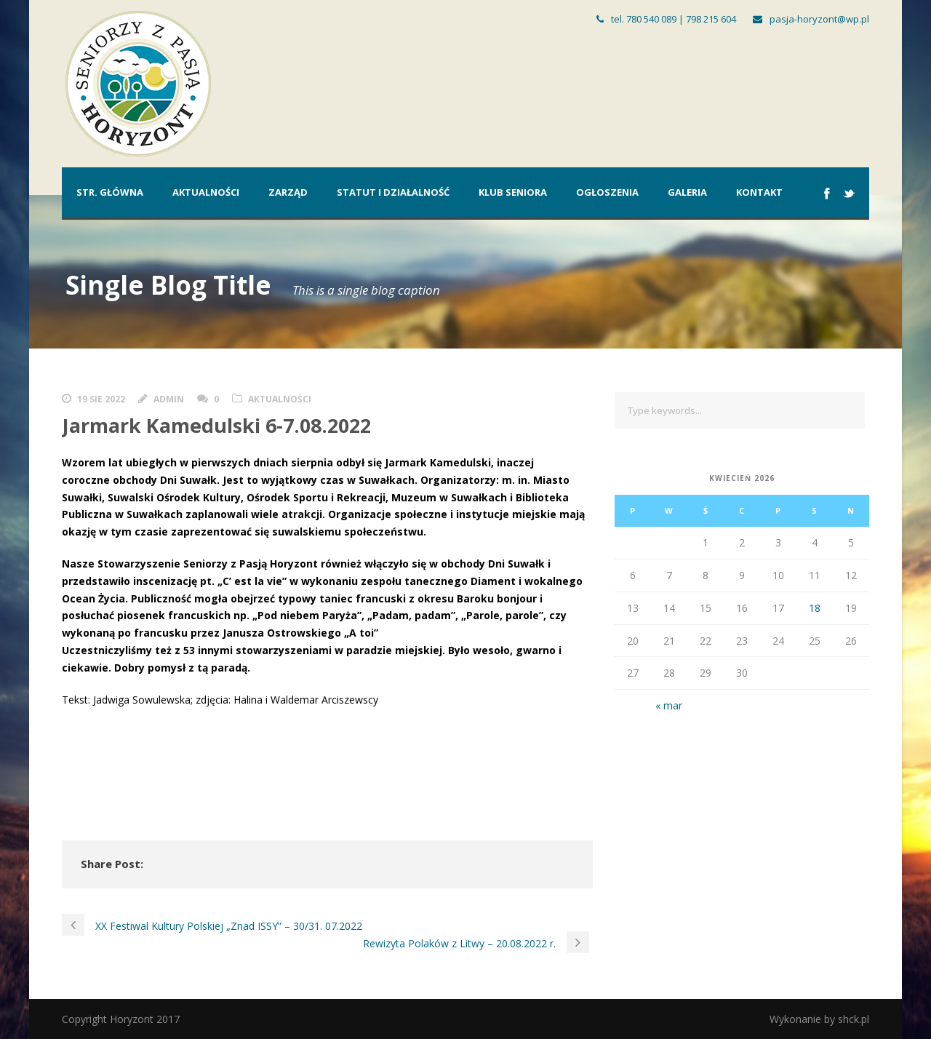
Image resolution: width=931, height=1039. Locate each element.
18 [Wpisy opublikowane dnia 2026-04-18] (814, 608)
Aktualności (205, 192)
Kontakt (759, 192)
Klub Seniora (513, 192)
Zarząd (288, 192)
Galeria (687, 192)
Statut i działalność (393, 192)
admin (168, 399)
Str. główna (109, 192)
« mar (668, 705)
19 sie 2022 (101, 399)
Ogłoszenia (607, 192)
